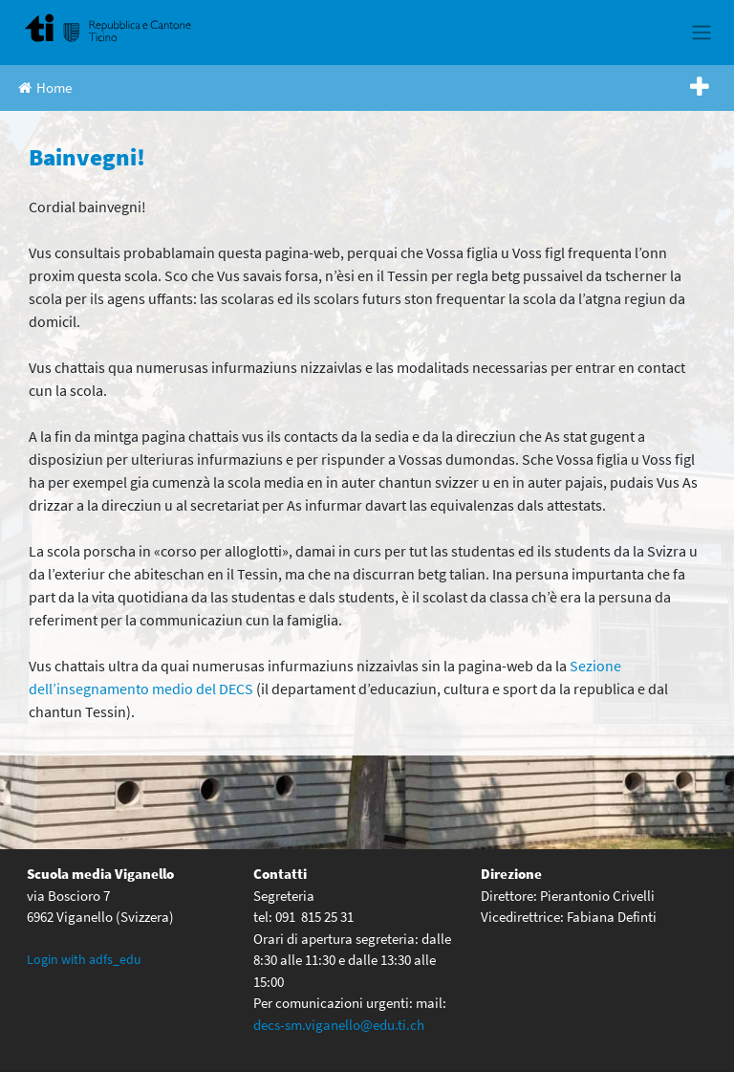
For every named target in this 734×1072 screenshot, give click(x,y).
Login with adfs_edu (84, 959)
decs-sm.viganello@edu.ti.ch (338, 1025)
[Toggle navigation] (701, 32)
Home (45, 87)
